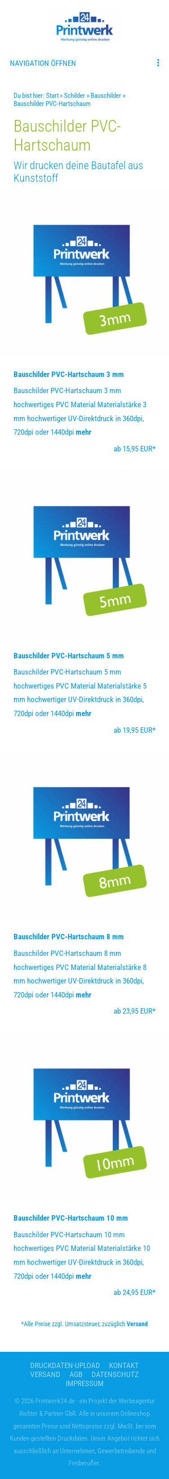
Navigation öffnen (43, 63)
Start (52, 96)
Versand (137, 1323)
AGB (75, 1374)
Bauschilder (106, 96)
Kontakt (124, 1365)
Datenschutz (115, 1374)
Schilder (74, 96)
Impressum (85, 1383)
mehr (83, 431)
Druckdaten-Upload (65, 1365)
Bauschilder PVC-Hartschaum (52, 104)
